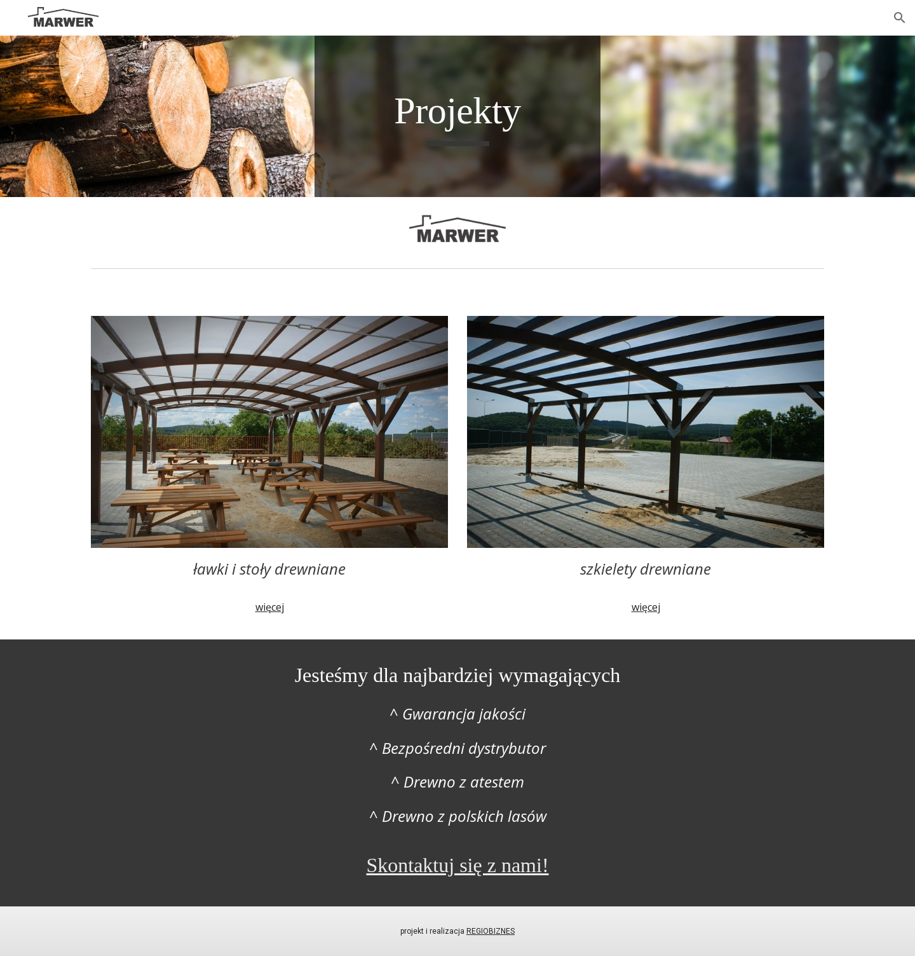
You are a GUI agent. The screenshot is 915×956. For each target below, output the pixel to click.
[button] (899, 18)
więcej (269, 607)
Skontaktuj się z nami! (457, 865)
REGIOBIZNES (490, 931)
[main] (457, 116)
